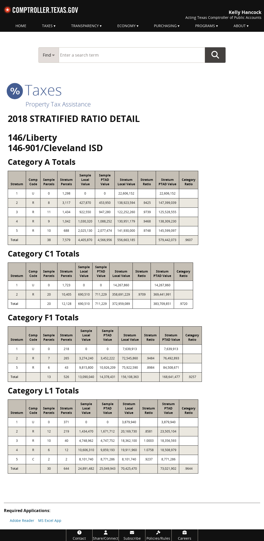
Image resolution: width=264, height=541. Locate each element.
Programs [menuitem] (205, 25)
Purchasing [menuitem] (165, 25)
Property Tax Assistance (58, 104)
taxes (35, 89)
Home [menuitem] (20, 25)
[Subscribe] (132, 535)
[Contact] (79, 535)
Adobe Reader (22, 520)
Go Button (215, 55)
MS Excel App (49, 520)
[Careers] (185, 535)
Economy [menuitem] (126, 25)
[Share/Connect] (106, 535)
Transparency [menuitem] (85, 25)
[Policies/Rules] (158, 535)
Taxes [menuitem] (47, 25)
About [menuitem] (240, 25)
